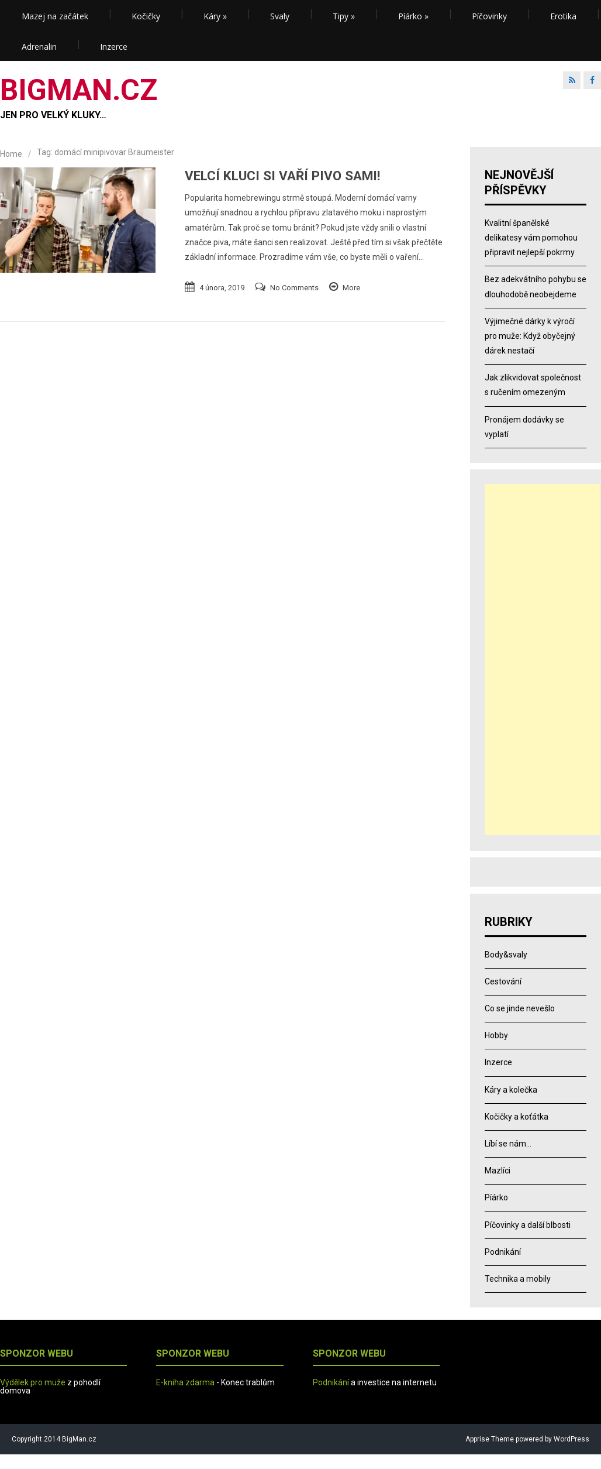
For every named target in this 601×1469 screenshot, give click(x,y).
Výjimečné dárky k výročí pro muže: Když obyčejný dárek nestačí (530, 336)
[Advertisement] (542, 659)
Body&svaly (506, 954)
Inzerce (113, 46)
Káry (215, 16)
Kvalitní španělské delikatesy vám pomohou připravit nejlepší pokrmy (531, 237)
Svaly (279, 16)
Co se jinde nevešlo (520, 1008)
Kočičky (146, 16)
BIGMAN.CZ (78, 90)
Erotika (563, 16)
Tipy (344, 16)
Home (11, 154)
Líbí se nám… (508, 1143)
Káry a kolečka (511, 1089)
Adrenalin (39, 46)
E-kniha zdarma (185, 1382)
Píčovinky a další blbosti (528, 1225)
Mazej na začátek (55, 16)
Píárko (413, 16)
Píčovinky (489, 16)
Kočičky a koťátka (516, 1116)
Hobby (496, 1035)
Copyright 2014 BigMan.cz (54, 1439)
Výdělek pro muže (32, 1382)
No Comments (294, 287)
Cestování (503, 981)
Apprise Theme (489, 1439)
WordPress (570, 1439)
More (351, 287)
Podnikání (503, 1252)
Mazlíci (497, 1170)
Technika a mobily (518, 1278)
